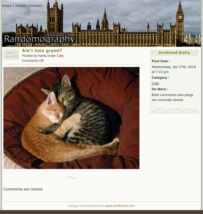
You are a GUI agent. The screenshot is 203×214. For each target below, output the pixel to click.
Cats (60, 56)
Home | (8, 6)
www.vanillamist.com (119, 206)
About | (21, 6)
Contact (35, 6)
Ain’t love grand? (42, 50)
